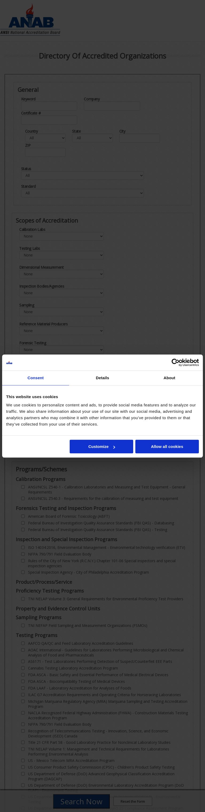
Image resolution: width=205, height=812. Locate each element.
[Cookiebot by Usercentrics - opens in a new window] (175, 362)
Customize (101, 446)
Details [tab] (102, 378)
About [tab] (169, 378)
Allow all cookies (167, 446)
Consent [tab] (35, 378)
